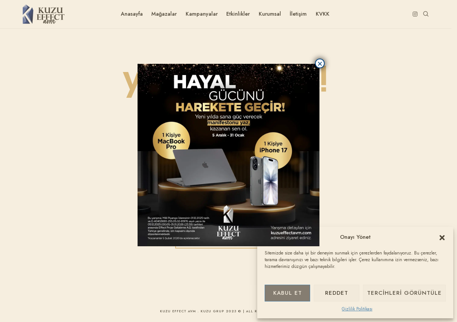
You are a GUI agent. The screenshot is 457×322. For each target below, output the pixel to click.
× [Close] (319, 63)
